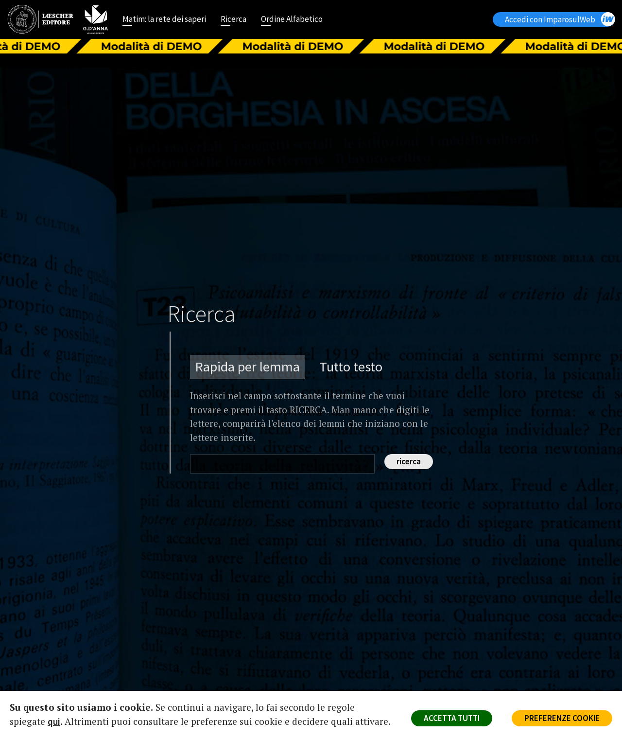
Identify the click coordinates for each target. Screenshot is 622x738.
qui (54, 721)
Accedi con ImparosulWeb (560, 19)
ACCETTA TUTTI (452, 718)
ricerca (409, 461)
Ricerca (233, 20)
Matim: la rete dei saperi (164, 20)
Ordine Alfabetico (292, 20)
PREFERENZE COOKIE (562, 718)
